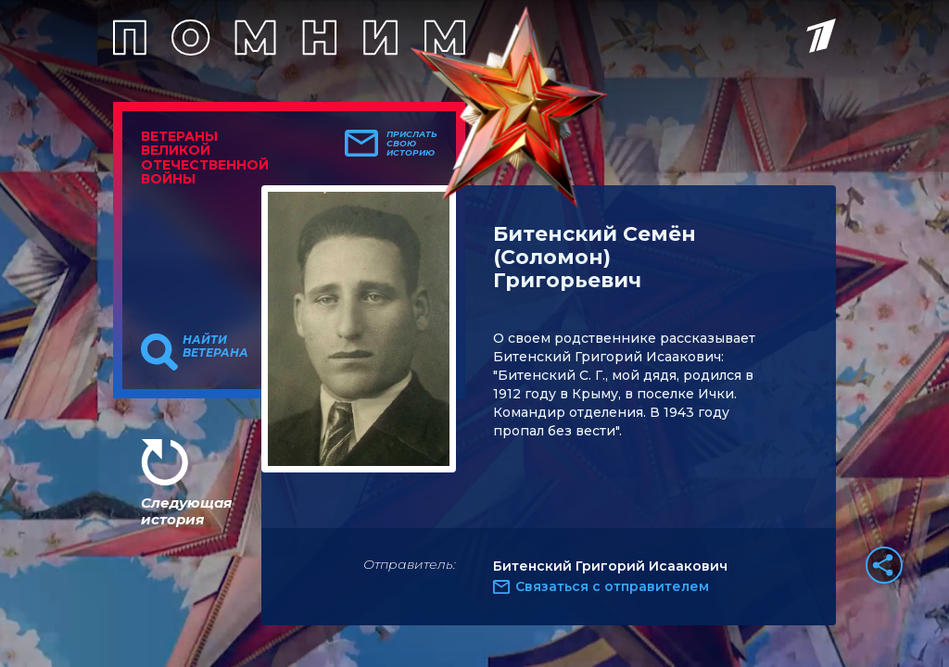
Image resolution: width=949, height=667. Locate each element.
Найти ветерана (215, 346)
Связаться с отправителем (612, 586)
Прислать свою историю (411, 143)
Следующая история (186, 511)
